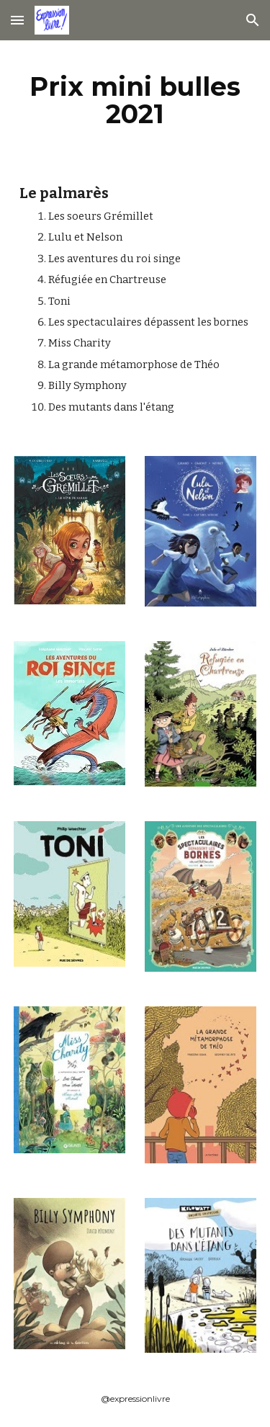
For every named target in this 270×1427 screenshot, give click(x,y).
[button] (17, 20)
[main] (135, 100)
